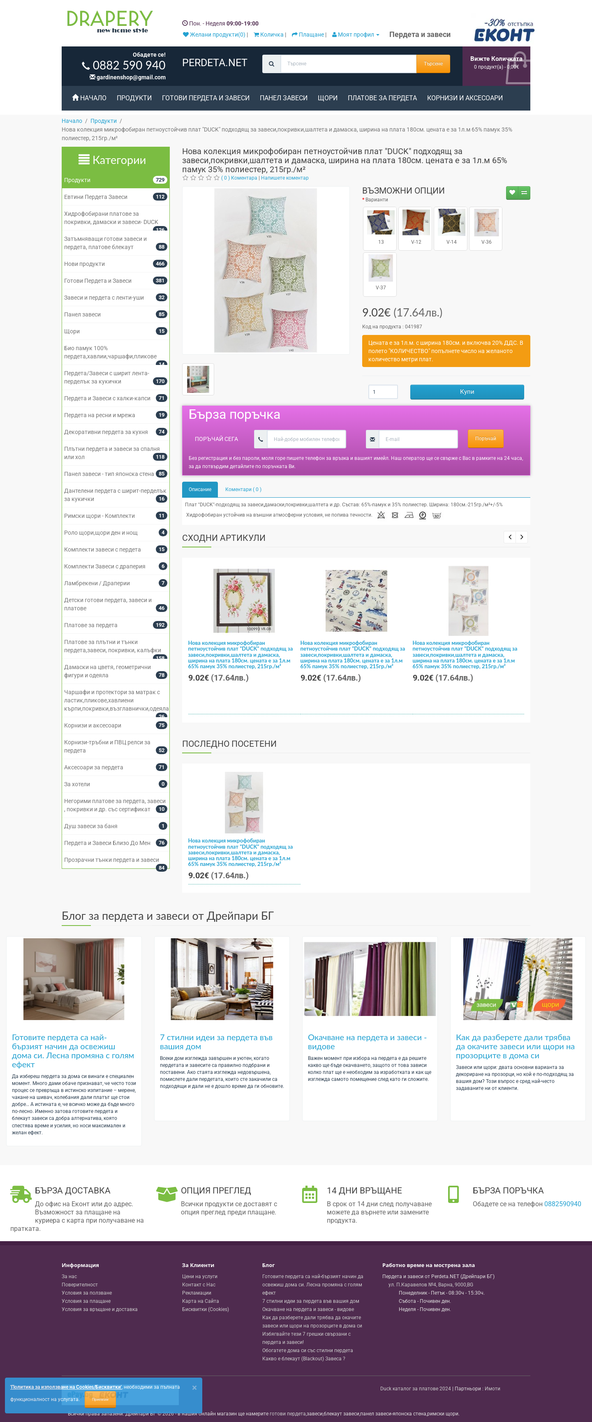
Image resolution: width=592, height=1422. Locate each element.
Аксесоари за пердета (93, 767)
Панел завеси (284, 98)
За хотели (77, 784)
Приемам (100, 1399)
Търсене (433, 64)
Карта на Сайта (200, 1301)
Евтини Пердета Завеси (95, 197)
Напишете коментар (285, 178)
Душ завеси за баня (91, 826)
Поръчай (485, 438)
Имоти (492, 1389)
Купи (467, 391)
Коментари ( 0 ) (243, 489)
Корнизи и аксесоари (465, 98)
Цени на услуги (199, 1276)
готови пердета (288, 1414)
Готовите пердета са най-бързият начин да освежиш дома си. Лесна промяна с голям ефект (73, 1050)
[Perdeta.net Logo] (108, 23)
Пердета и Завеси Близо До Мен (107, 843)
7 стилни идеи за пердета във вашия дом (216, 1041)
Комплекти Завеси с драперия (105, 566)
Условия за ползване (87, 1293)
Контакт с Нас (198, 1285)
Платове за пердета (382, 98)
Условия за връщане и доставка (100, 1309)
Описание (200, 489)
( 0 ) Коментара (239, 178)
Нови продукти (84, 264)
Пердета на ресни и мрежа (99, 415)
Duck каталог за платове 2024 (415, 1389)
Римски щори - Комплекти (99, 515)
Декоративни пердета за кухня (106, 432)
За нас (69, 1276)
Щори (328, 98)
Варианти (376, 200)
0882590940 (562, 1204)
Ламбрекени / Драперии (97, 583)
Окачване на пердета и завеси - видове (367, 1041)
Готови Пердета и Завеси (206, 98)
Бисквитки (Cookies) (205, 1309)
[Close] (194, 1387)
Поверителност (80, 1285)
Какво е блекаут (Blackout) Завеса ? (303, 1359)
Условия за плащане (86, 1301)
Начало (89, 98)
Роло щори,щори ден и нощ (101, 532)
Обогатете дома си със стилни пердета (307, 1350)
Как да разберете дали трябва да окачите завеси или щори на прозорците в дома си (515, 1046)
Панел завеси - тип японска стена (109, 474)
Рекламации (196, 1293)
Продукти (134, 98)
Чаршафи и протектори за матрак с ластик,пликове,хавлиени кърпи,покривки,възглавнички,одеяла (116, 700)
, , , (430, 1285)
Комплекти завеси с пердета (102, 549)
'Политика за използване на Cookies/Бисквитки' (66, 1387)
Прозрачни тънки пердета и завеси (111, 859)
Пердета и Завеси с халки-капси (107, 398)
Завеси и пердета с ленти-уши (104, 297)
